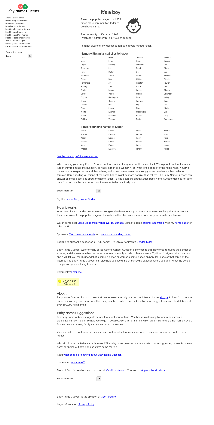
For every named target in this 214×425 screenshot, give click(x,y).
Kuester (112, 138)
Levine (83, 94)
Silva (166, 101)
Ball (165, 112)
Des (137, 72)
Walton (112, 94)
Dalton (111, 72)
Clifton (139, 79)
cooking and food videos (151, 370)
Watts (83, 112)
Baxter (84, 90)
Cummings (168, 119)
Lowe (111, 61)
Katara (139, 142)
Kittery (139, 149)
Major (83, 61)
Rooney (84, 86)
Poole (83, 115)
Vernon (112, 119)
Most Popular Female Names (17, 38)
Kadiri (138, 138)
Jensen (139, 57)
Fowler (167, 83)
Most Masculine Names (15, 23)
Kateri (111, 145)
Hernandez (85, 83)
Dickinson (168, 94)
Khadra (84, 142)
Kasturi (167, 131)
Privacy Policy (86, 404)
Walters (167, 57)
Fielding (84, 119)
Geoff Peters (108, 396)
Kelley (166, 97)
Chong (83, 101)
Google (164, 297)
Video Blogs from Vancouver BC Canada (101, 222)
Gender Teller (144, 242)
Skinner (167, 76)
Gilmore (84, 105)
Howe (111, 57)
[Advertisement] (23, 102)
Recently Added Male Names (17, 43)
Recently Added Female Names (18, 46)
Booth (138, 68)
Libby (138, 61)
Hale (83, 72)
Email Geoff (78, 362)
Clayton (84, 97)
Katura (111, 142)
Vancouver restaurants (82, 234)
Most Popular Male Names (16, 35)
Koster (83, 131)
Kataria (112, 134)
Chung (167, 90)
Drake (138, 119)
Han (165, 65)
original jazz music (153, 222)
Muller (139, 76)
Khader (84, 134)
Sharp (111, 76)
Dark (83, 57)
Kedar (166, 145)
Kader (83, 138)
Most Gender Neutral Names (17, 29)
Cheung (112, 101)
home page (181, 222)
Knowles (139, 101)
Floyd (83, 108)
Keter (83, 145)
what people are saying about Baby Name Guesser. (92, 354)
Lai (110, 68)
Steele (167, 79)
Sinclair (167, 61)
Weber (139, 90)
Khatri (166, 134)
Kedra (166, 149)
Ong (166, 115)
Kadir (166, 138)
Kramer (112, 112)
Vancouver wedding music (116, 234)
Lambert (140, 65)
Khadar (84, 149)
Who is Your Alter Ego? (15, 41)
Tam (110, 86)
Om (165, 105)
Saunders (85, 76)
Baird (138, 86)
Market (167, 108)
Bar (165, 72)
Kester (111, 131)
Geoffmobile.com (116, 370)
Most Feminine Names (15, 26)
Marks (111, 90)
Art (110, 83)
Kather (167, 142)
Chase (167, 68)
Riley (138, 108)
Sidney (84, 79)
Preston (139, 83)
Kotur (138, 145)
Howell (139, 115)
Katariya (112, 149)
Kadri (138, 131)
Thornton (85, 68)
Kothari (139, 134)
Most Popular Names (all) (16, 32)
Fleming (112, 65)
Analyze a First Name (14, 18)
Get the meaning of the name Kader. (77, 156)
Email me (76, 272)
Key (137, 105)
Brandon (112, 115)
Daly (110, 79)
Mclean (139, 94)
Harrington (113, 97)
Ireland (111, 108)
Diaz (110, 105)
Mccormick (141, 112)
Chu (165, 86)
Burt (138, 97)
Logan (83, 65)
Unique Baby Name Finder (16, 21)
